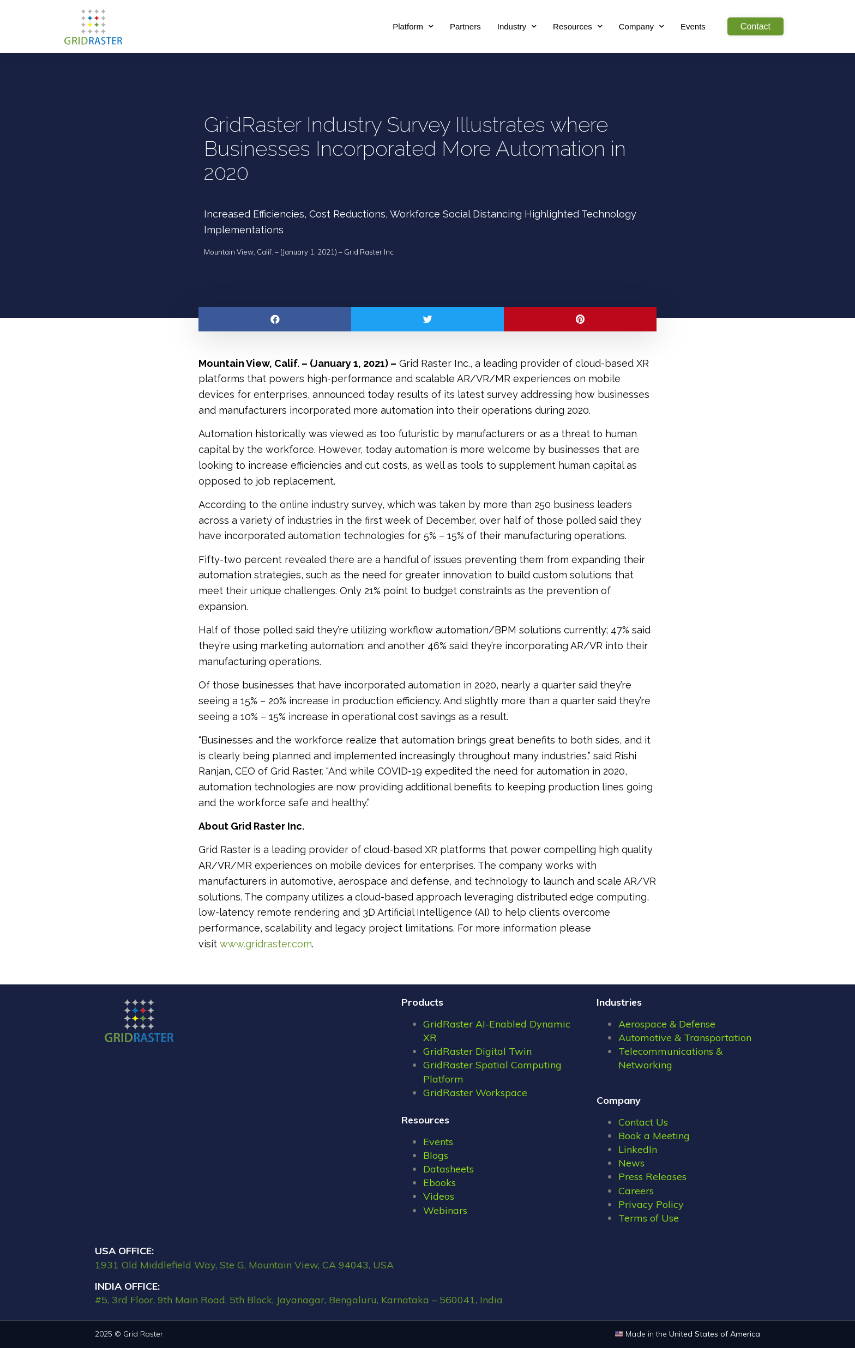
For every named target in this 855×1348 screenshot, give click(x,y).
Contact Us (643, 1122)
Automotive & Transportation (684, 1037)
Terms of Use (648, 1218)
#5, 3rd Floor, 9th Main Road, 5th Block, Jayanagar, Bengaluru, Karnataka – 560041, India (299, 1299)
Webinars (445, 1210)
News (631, 1163)
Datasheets (448, 1169)
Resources (578, 26)
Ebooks (439, 1182)
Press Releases (652, 1176)
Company (641, 26)
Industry (517, 26)
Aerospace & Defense (666, 1024)
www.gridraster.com (266, 944)
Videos (438, 1196)
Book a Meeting (654, 1135)
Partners (465, 26)
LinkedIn (637, 1149)
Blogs (435, 1155)
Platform (413, 26)
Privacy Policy (651, 1204)
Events (693, 26)
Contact (755, 26)
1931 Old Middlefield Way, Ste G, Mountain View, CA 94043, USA (244, 1265)
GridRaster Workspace (475, 1092)
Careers (636, 1190)
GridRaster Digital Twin (477, 1051)
